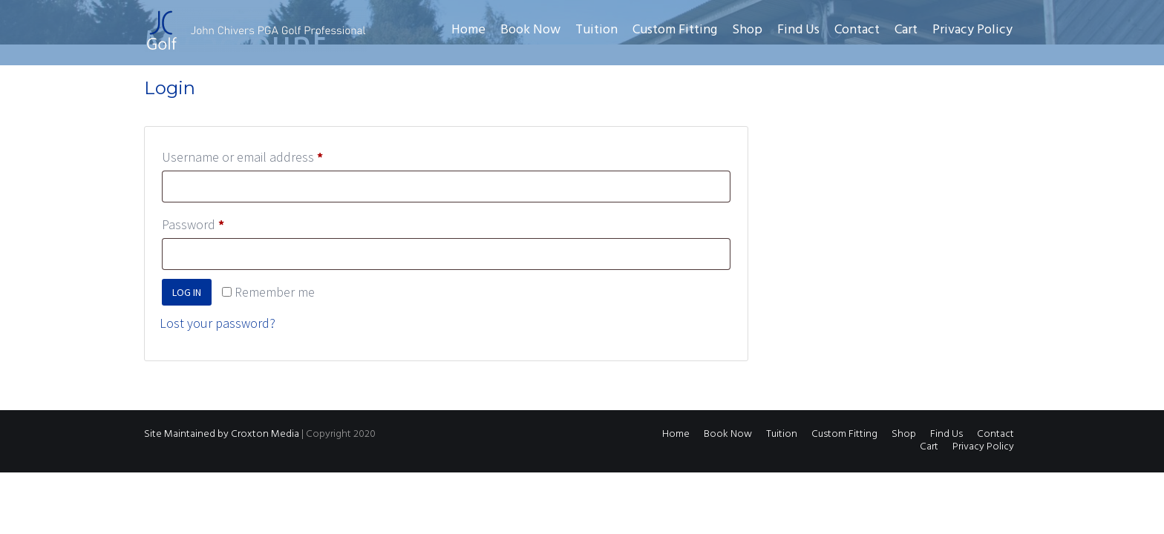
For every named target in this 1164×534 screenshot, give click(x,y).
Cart (906, 30)
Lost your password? (217, 323)
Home (468, 30)
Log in (186, 292)
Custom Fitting (674, 30)
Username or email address (267, 154)
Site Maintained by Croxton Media (221, 434)
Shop (747, 30)
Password (217, 222)
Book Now (530, 30)
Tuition (596, 30)
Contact (857, 30)
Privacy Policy (972, 30)
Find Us (798, 30)
